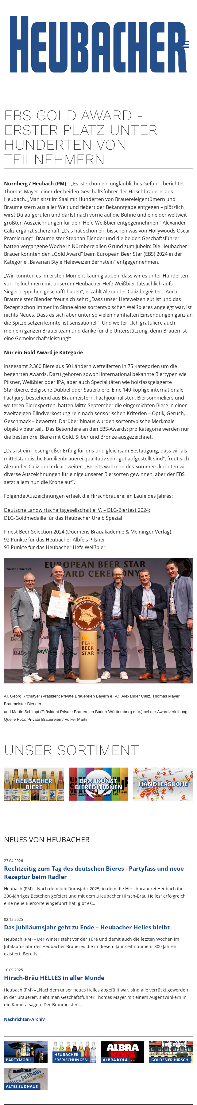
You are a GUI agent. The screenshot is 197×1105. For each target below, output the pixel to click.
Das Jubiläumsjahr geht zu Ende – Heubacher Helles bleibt (87, 927)
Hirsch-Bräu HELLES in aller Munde (54, 977)
